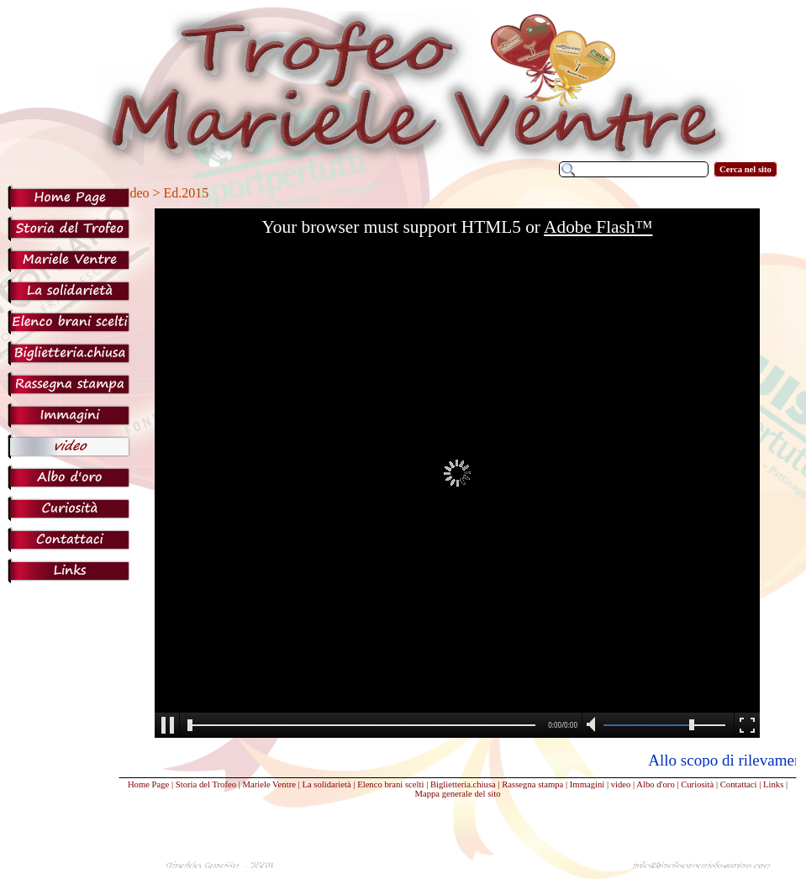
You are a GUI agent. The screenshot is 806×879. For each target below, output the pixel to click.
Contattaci (738, 784)
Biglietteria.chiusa (463, 784)
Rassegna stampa (532, 784)
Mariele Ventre (269, 784)
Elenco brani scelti (390, 784)
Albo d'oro (655, 784)
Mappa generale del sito (457, 793)
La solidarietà (326, 784)
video (621, 784)
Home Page (148, 784)
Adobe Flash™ (598, 227)
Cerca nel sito (745, 169)
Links (773, 784)
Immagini (587, 784)
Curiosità (697, 784)
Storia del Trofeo (206, 784)
